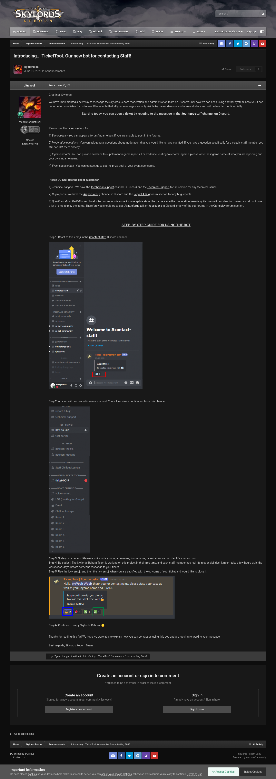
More (199, 31)
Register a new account (79, 709)
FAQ (79, 31)
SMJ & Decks (120, 31)
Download (43, 31)
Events (159, 31)
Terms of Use (194, 774)
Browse (179, 31)
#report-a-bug (91, 194)
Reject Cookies (252, 771)
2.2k (30, 139)
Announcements (55, 71)
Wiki (141, 31)
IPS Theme (15, 754)
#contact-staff (191, 114)
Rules (62, 31)
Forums (21, 31)
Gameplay (219, 205)
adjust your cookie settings (116, 774)
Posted (60, 85)
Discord (97, 31)
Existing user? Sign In (229, 31)
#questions (155, 205)
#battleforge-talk (134, 205)
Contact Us (19, 757)
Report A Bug (142, 194)
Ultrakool (33, 66)
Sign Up (251, 31)
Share (227, 69)
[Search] (228, 13)
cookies (32, 774)
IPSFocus (29, 754)
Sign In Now (197, 709)
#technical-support (102, 187)
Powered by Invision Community (249, 757)
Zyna (57, 656)
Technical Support (158, 187)
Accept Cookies (223, 771)
